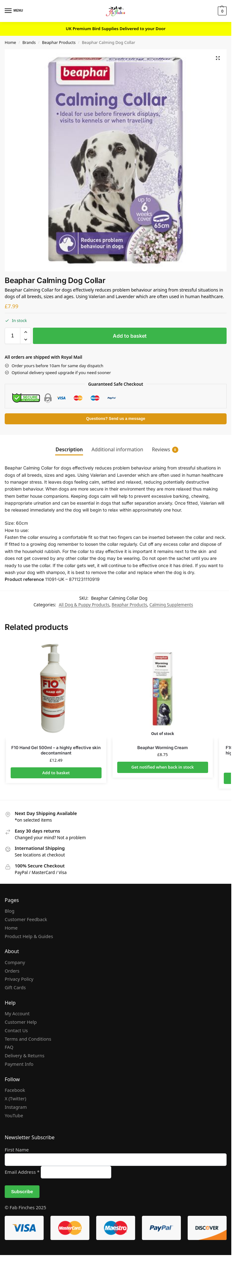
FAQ (9, 1047)
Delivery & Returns (25, 1055)
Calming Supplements (171, 605)
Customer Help (21, 1022)
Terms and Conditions (28, 1039)
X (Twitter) (15, 1098)
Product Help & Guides (29, 936)
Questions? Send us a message (115, 418)
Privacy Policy (19, 979)
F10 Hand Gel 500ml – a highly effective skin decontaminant (56, 750)
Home (10, 42)
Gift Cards (15, 987)
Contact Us (16, 1030)
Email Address (23, 1172)
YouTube (14, 1115)
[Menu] (14, 11)
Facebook (15, 1090)
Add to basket (130, 336)
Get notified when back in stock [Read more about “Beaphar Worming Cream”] (162, 767)
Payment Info (19, 1064)
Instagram (16, 1107)
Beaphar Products (59, 42)
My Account (17, 1013)
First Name (17, 1149)
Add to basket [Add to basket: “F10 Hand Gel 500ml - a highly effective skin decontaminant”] (56, 772)
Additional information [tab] (117, 449)
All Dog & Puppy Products (84, 605)
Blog (9, 911)
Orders (12, 971)
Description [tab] (69, 449)
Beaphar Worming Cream (162, 747)
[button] (221, 11)
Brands (28, 42)
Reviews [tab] (165, 449)
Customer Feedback (26, 919)
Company (15, 962)
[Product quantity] (12, 336)
